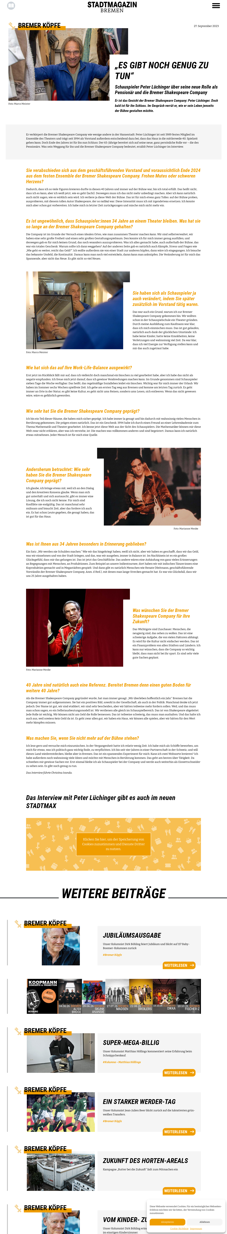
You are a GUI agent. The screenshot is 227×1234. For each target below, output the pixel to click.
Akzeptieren (167, 1222)
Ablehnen (205, 1222)
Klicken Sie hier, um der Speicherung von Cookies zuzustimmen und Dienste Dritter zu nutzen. (113, 844)
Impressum (196, 1228)
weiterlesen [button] (179, 965)
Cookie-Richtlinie (179, 1228)
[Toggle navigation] (216, 5)
